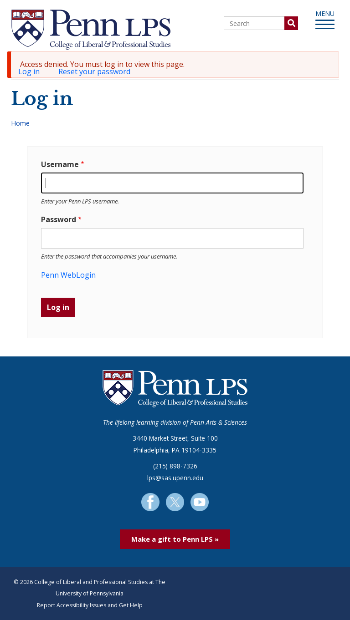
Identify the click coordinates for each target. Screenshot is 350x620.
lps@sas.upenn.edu (175, 477)
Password (58, 219)
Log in (32, 72)
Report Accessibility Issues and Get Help (90, 605)
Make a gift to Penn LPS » (175, 539)
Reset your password (94, 71)
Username (60, 164)
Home (20, 123)
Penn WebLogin (68, 275)
